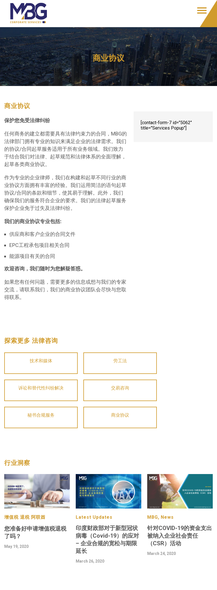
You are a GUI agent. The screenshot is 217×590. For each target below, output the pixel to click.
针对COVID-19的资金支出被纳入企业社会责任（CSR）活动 (179, 536)
